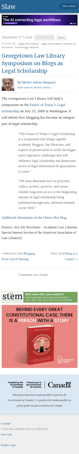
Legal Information (28, 43)
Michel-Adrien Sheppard (39, 82)
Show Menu (68, 6)
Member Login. (8, 445)
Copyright (6, 423)
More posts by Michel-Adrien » (35, 87)
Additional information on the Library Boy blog (34, 217)
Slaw (8, 6)
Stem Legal (6, 434)
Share (61, 37)
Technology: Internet (27, 47)
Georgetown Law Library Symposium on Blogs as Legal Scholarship (33, 63)
